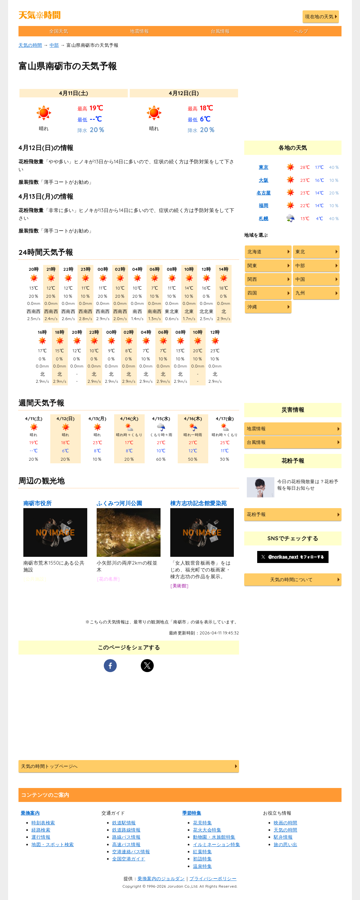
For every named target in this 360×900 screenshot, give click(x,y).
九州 (300, 293)
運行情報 (40, 837)
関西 (252, 279)
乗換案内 (30, 813)
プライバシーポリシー (212, 878)
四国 (252, 293)
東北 (300, 252)
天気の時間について (291, 579)
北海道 (254, 252)
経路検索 (40, 830)
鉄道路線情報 (126, 830)
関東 (252, 266)
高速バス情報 (126, 844)
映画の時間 (285, 823)
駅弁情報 (283, 837)
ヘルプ (301, 31)
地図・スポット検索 (52, 844)
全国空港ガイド (128, 859)
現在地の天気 (319, 16)
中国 (300, 279)
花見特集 (202, 823)
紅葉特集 (202, 852)
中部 (54, 45)
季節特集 (191, 813)
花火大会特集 (207, 830)
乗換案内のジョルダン (161, 878)
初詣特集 (202, 859)
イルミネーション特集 (216, 844)
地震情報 (139, 31)
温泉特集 (202, 866)
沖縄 (252, 307)
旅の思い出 (285, 844)
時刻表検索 (43, 823)
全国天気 (58, 31)
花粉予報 (256, 514)
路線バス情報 (126, 837)
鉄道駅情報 (124, 823)
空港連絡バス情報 (131, 852)
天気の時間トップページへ (49, 766)
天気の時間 (30, 45)
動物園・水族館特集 (214, 837)
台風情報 (220, 31)
